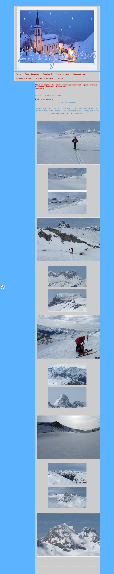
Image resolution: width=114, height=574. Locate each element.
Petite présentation (32, 74)
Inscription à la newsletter (44, 78)
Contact (60, 78)
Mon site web (47, 74)
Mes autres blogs (62, 74)
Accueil (18, 74)
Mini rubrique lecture (23, 78)
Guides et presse (78, 74)
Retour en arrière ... (45, 99)
